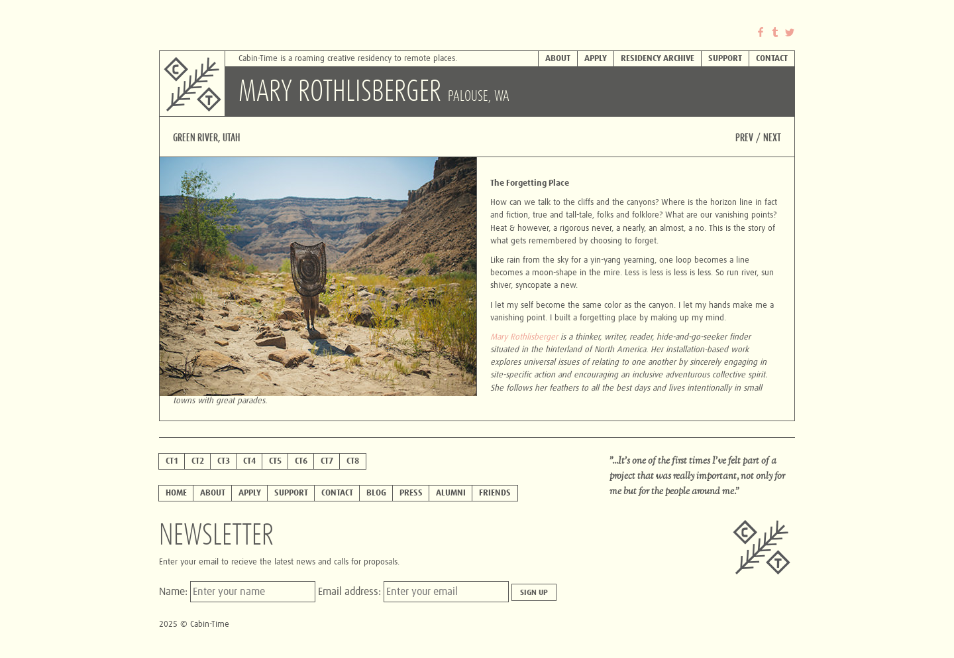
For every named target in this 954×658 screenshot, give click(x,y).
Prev (744, 138)
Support (725, 58)
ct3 (223, 461)
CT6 (301, 461)
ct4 (249, 461)
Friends (495, 493)
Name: (174, 591)
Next (772, 138)
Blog (376, 493)
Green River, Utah (206, 138)
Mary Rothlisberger (524, 337)
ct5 (275, 461)
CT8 (352, 461)
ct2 (197, 461)
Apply (595, 58)
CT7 (327, 461)
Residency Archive (657, 58)
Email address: (351, 591)
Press (411, 493)
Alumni (451, 493)
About (557, 58)
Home (176, 493)
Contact (772, 58)
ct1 (172, 461)
